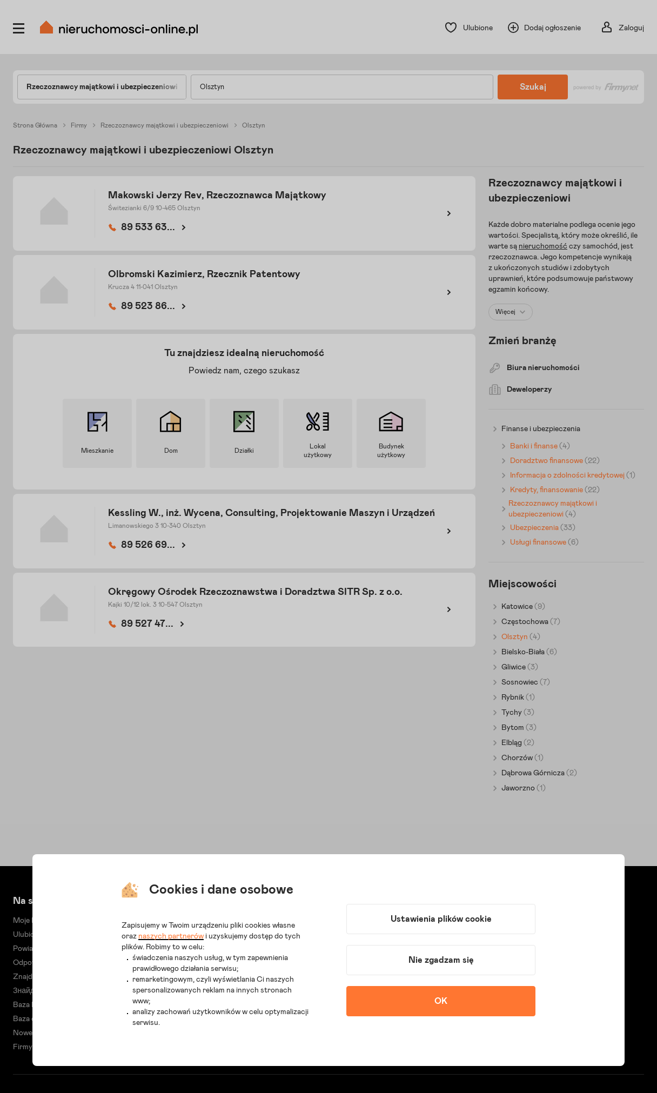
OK (440, 1001)
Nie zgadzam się (441, 960)
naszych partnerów (171, 936)
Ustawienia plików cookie (441, 919)
